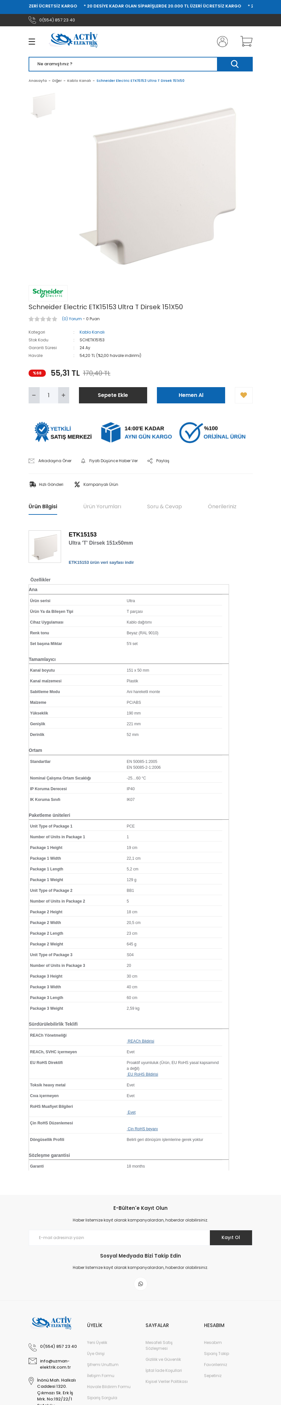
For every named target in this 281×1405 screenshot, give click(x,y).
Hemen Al (191, 395)
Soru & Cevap (164, 506)
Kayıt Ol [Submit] (231, 1237)
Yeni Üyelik (97, 1342)
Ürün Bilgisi (43, 506)
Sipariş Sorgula (102, 1397)
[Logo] (76, 41)
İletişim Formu (100, 1375)
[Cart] (244, 41)
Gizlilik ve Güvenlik (163, 1359)
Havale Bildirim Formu (109, 1386)
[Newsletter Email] (141, 1238)
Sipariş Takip (216, 1353)
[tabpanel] (43, 108)
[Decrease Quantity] (34, 395)
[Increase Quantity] (63, 395)
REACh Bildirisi (140, 1041)
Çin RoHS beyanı (142, 1129)
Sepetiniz (213, 1375)
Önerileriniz (222, 506)
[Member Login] (221, 41)
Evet (131, 1112)
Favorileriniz (215, 1364)
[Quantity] (49, 395)
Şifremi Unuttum (103, 1364)
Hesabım (213, 1342)
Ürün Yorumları (102, 506)
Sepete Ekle (113, 395)
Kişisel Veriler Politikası (167, 1381)
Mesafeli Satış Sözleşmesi (159, 1345)
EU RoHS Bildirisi (142, 1074)
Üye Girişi (96, 1353)
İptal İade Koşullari (164, 1370)
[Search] (141, 64)
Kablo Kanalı (92, 332)
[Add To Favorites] (244, 395)
